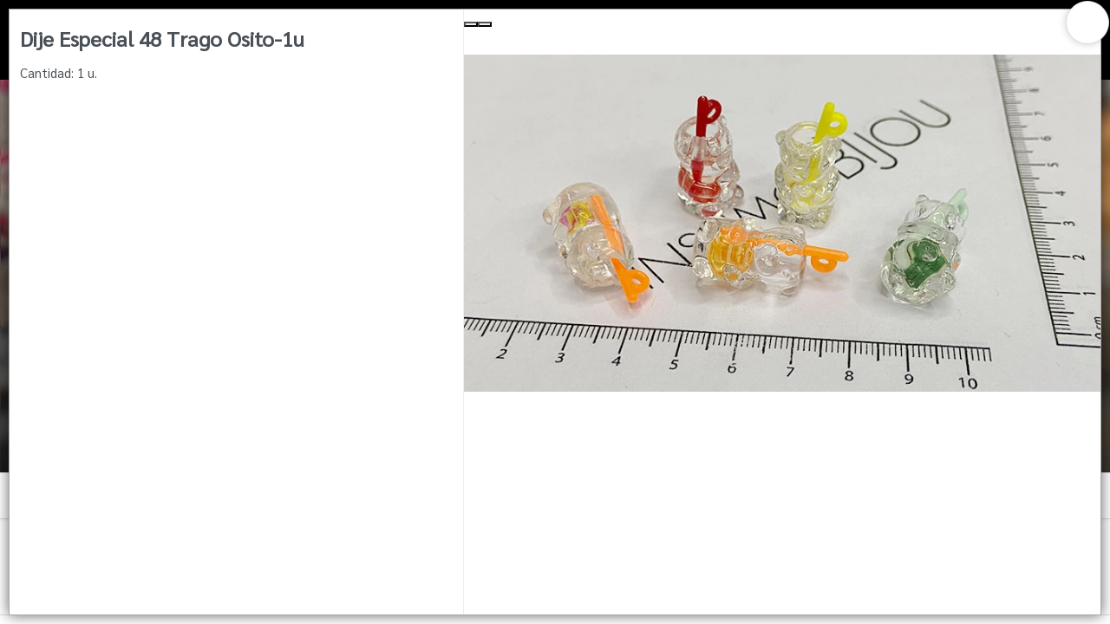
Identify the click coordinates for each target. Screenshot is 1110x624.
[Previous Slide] (471, 24)
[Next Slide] (485, 24)
